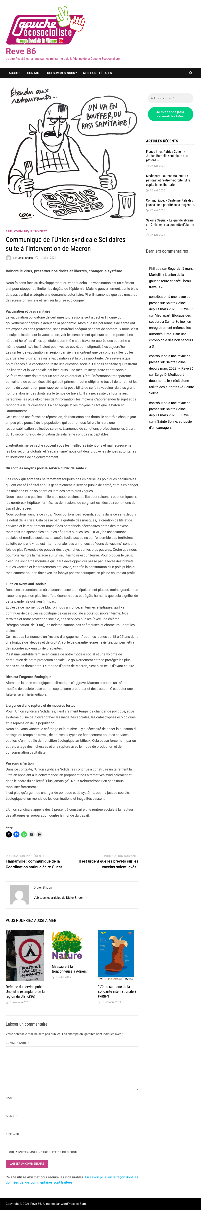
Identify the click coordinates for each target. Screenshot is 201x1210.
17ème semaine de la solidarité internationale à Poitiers (117, 991)
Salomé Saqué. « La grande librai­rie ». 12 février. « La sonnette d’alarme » (170, 224)
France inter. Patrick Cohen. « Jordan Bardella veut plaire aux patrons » (167, 156)
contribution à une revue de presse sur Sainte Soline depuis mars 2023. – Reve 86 (171, 303)
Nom (10, 1098)
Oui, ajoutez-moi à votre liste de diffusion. (42, 1152)
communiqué (23, 231)
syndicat (40, 231)
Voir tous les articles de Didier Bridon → (60, 898)
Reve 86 (21, 51)
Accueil (15, 73)
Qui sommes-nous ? (62, 73)
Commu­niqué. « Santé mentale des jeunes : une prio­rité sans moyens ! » (170, 202)
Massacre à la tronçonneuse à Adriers (69, 969)
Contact (34, 73)
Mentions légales (97, 73)
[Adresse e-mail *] (170, 98)
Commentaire (17, 1042)
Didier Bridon (25, 257)
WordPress (68, 1204)
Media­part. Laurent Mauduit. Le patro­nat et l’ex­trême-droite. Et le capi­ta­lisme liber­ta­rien (168, 180)
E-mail (12, 1116)
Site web (12, 1134)
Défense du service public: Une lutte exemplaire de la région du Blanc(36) (25, 992)
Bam (83, 1204)
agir (9, 231)
